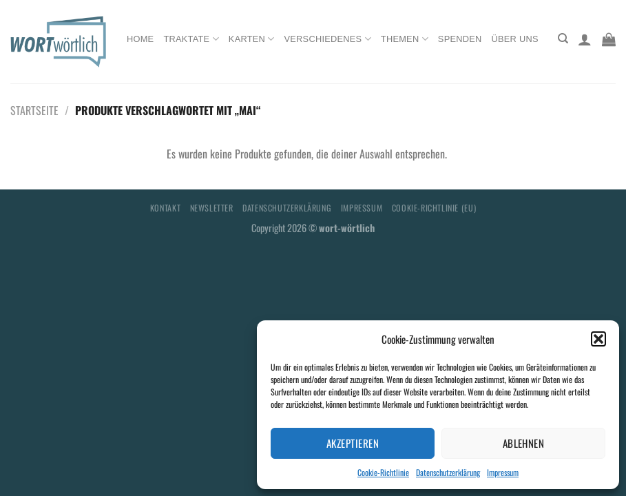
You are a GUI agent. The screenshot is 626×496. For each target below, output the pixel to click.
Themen (404, 38)
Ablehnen (524, 443)
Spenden (460, 39)
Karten (252, 38)
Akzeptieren (352, 443)
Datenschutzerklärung (448, 472)
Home (140, 39)
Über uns (515, 39)
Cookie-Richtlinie (383, 472)
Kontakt (165, 207)
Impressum (503, 472)
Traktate (190, 38)
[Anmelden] (585, 39)
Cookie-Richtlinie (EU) (434, 207)
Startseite (34, 110)
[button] (598, 339)
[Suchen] (563, 38)
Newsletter (211, 207)
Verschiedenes (327, 38)
